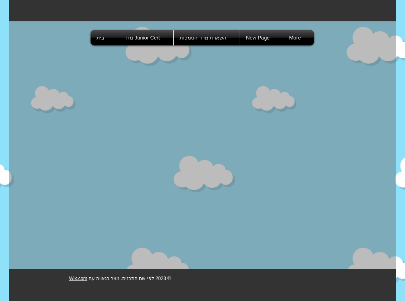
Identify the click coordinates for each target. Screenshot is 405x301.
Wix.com (78, 278)
